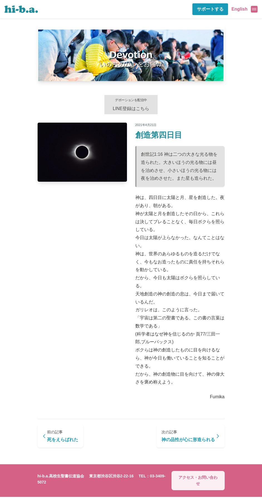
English (239, 9)
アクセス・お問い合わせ (197, 481)
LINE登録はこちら (131, 104)
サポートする (210, 9)
